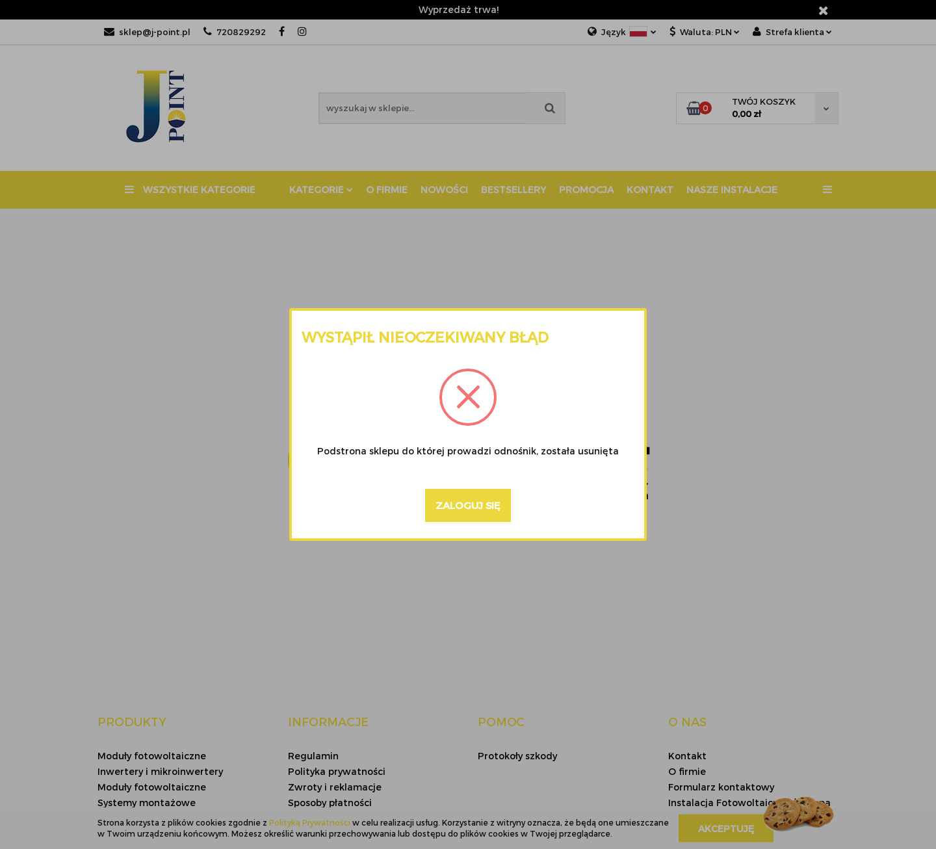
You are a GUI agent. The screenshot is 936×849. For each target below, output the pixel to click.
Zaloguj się (468, 505)
